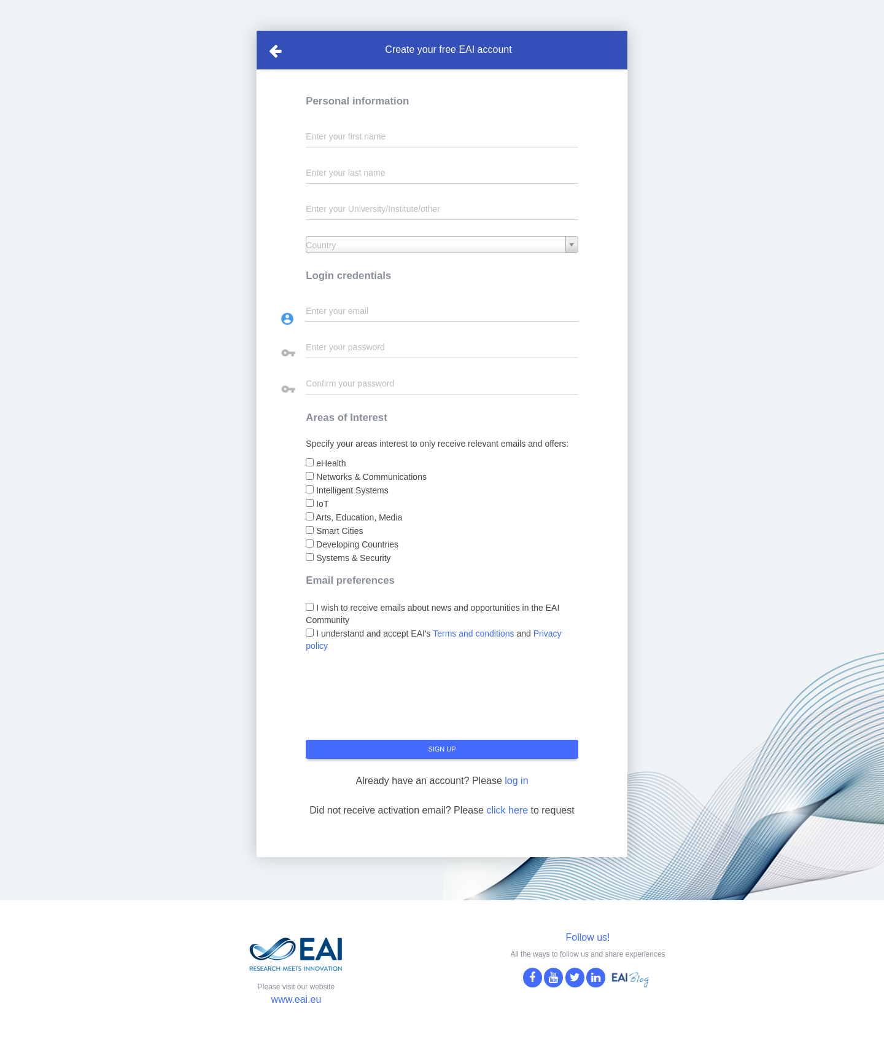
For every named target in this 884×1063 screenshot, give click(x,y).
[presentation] (399, 700)
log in (516, 780)
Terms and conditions (473, 633)
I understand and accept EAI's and (433, 640)
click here (507, 810)
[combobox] (442, 244)
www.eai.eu (296, 999)
